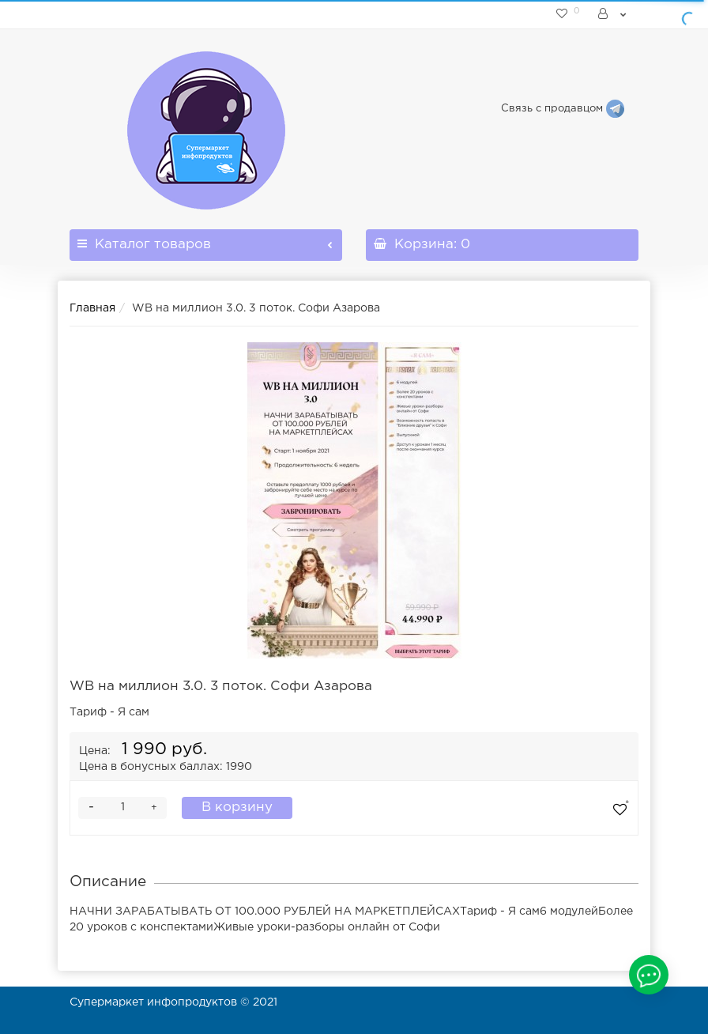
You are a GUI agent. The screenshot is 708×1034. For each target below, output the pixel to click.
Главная (92, 308)
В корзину (237, 807)
